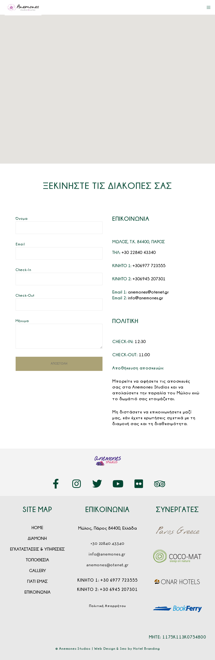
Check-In (23, 270)
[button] (106, 78)
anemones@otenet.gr (148, 292)
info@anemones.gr (145, 298)
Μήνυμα (22, 321)
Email (20, 244)
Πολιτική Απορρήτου (107, 606)
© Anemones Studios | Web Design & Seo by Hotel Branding (107, 648)
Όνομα (22, 218)
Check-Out (25, 295)
